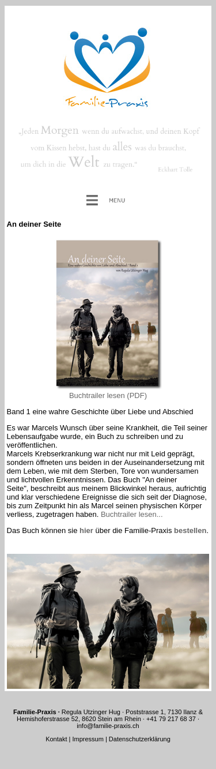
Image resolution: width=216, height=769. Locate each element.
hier (86, 530)
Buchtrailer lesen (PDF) (108, 395)
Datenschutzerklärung (139, 739)
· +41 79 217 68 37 (168, 718)
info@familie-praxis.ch (108, 725)
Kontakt (57, 739)
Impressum (87, 739)
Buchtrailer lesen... (132, 514)
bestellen (190, 530)
